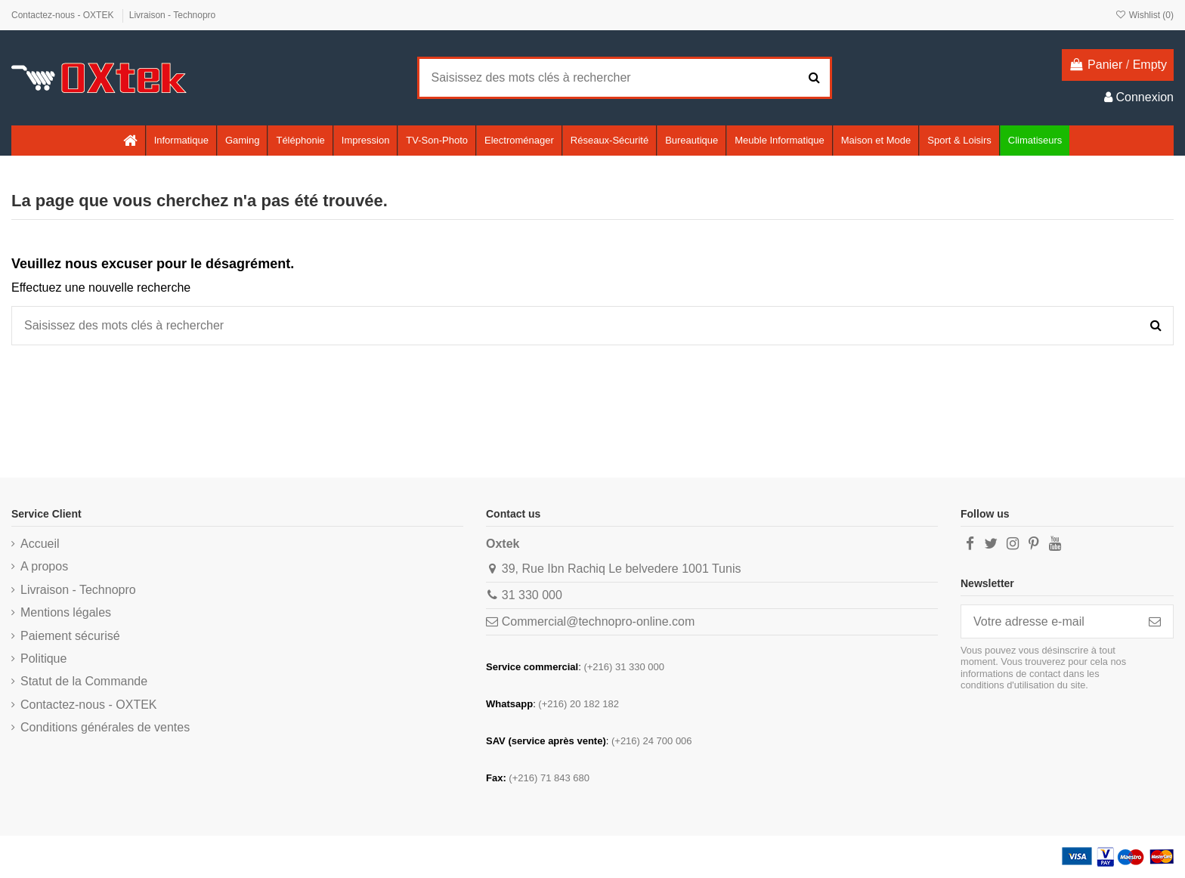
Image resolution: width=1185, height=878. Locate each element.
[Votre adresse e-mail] (1049, 621)
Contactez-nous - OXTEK (63, 15)
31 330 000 (532, 595)
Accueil (40, 543)
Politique (43, 658)
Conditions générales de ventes (105, 727)
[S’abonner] (1155, 621)
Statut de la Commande (83, 681)
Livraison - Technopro (172, 15)
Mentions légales (65, 612)
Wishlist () (1144, 15)
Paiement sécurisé (70, 635)
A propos (44, 566)
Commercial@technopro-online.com (598, 621)
